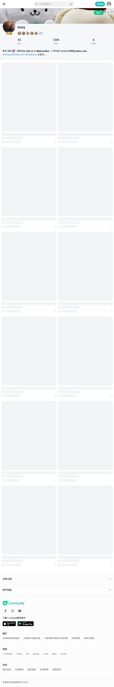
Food (45, 654)
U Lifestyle (7, 654)
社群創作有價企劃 (31, 638)
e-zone (63, 654)
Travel (19, 654)
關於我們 (7, 669)
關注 (99, 12)
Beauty (36, 654)
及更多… (41, 54)
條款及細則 (89, 638)
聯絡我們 (56, 669)
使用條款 (32, 669)
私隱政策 (44, 669)
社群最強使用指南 (11, 638)
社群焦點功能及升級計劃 (56, 638)
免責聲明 (19, 669)
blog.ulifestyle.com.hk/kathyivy (21, 54)
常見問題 (76, 638)
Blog (54, 654)
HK (27, 654)
